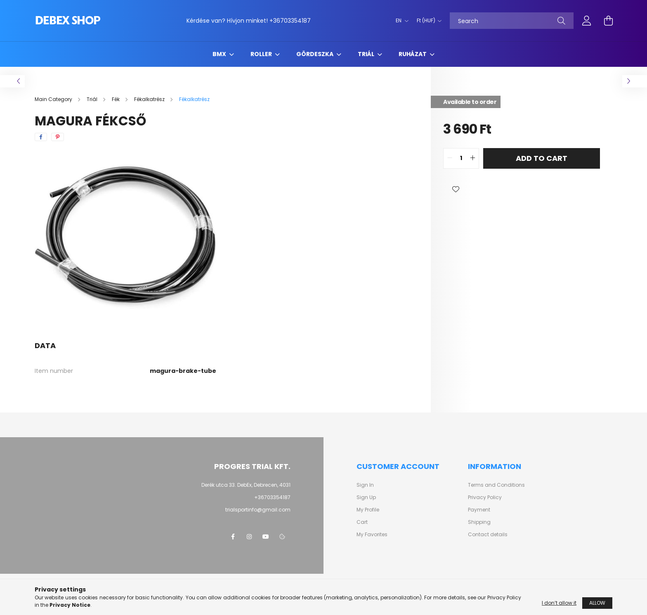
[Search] (512, 20)
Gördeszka (315, 54)
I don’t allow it (559, 602)
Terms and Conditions (496, 485)
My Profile (368, 510)
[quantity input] (461, 158)
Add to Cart (541, 158)
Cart (362, 522)
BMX (220, 54)
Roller (261, 54)
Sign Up (366, 497)
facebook (232, 536)
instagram (249, 536)
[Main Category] (54, 99)
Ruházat (413, 54)
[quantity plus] (472, 158)
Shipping (479, 522)
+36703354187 (290, 20)
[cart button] (608, 20)
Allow (597, 602)
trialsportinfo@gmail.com (257, 509)
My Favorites (372, 534)
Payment (479, 510)
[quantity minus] (450, 158)
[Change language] (400, 20)
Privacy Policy (485, 497)
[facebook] (41, 137)
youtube (265, 536)
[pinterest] (57, 137)
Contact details (488, 534)
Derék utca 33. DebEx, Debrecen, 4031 (245, 484)
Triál (366, 54)
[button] (455, 189)
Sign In (365, 485)
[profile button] (587, 20)
